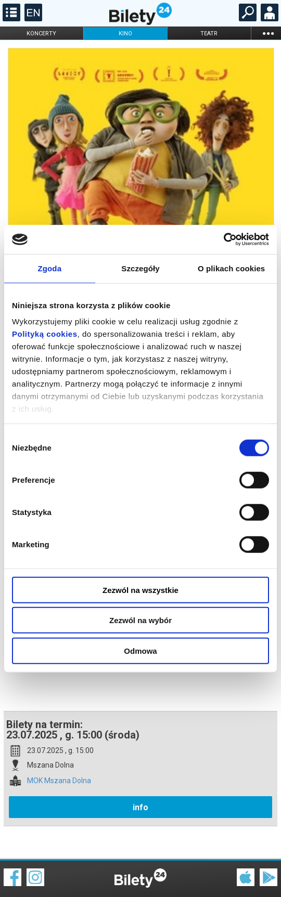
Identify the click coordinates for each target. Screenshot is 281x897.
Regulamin (21, 869)
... (268, 33)
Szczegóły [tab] (140, 267)
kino (125, 33)
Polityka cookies (140, 876)
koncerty (41, 33)
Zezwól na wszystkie (140, 589)
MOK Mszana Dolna (59, 744)
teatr (209, 33)
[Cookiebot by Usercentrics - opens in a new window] (223, 239)
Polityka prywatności (256, 876)
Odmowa (140, 650)
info (140, 771)
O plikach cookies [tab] (231, 267)
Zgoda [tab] (50, 267)
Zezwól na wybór (140, 620)
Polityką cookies (45, 333)
